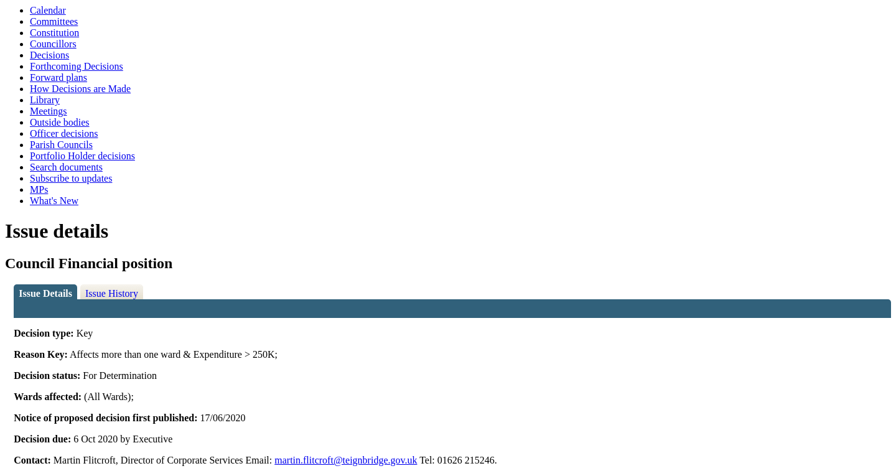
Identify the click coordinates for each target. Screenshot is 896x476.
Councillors (53, 44)
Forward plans (58, 77)
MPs (39, 189)
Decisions (49, 55)
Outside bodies (60, 122)
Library (45, 100)
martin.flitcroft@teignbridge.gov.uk (345, 460)
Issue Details (45, 293)
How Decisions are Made (80, 88)
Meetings (48, 111)
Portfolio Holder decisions (82, 156)
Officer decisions (64, 133)
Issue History (111, 293)
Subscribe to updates (71, 178)
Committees (54, 21)
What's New (54, 200)
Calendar (48, 10)
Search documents (66, 167)
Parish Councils (61, 144)
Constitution (54, 32)
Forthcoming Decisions (76, 66)
